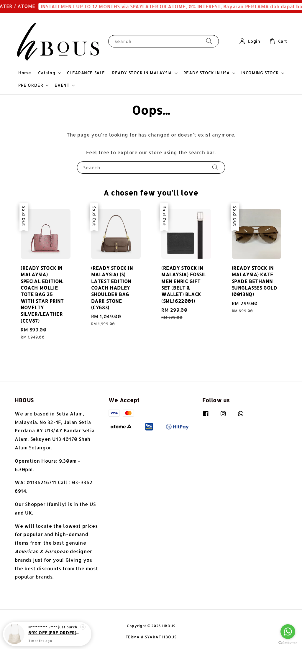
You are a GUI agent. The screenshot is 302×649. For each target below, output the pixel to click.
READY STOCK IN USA (206, 72)
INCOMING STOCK (260, 72)
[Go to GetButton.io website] (287, 643)
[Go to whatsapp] (287, 631)
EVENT (62, 85)
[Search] (209, 41)
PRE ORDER (30, 85)
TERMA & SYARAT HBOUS (151, 637)
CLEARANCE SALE (86, 72)
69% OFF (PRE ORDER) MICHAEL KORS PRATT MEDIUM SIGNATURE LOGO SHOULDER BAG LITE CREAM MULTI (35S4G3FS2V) (54, 633)
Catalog (46, 72)
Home (24, 72)
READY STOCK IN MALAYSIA (142, 72)
